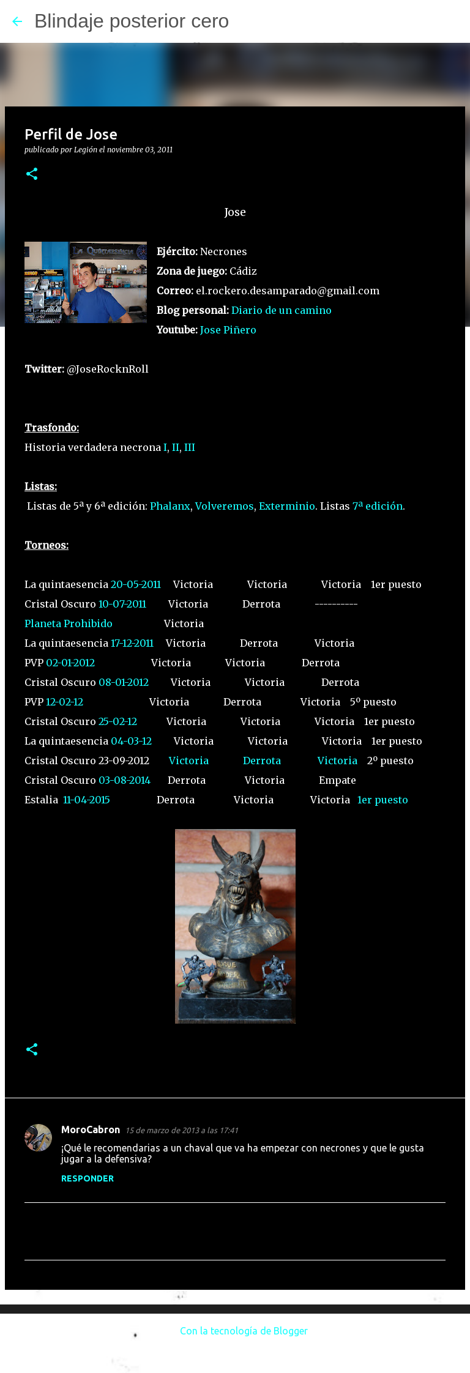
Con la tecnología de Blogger (235, 1330)
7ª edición (377, 506)
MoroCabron (90, 1129)
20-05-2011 (136, 584)
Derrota (262, 760)
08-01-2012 (124, 682)
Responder (87, 1178)
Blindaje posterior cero (131, 21)
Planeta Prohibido (68, 623)
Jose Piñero (228, 330)
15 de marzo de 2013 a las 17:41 (181, 1130)
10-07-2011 (122, 604)
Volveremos (224, 506)
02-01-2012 (70, 663)
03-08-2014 (125, 780)
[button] (31, 174)
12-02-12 (64, 702)
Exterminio (287, 506)
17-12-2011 (132, 643)
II (175, 447)
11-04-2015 (86, 800)
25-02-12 (118, 721)
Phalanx (170, 506)
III (189, 447)
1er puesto (382, 800)
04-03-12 (131, 741)
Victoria (189, 760)
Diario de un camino (281, 310)
